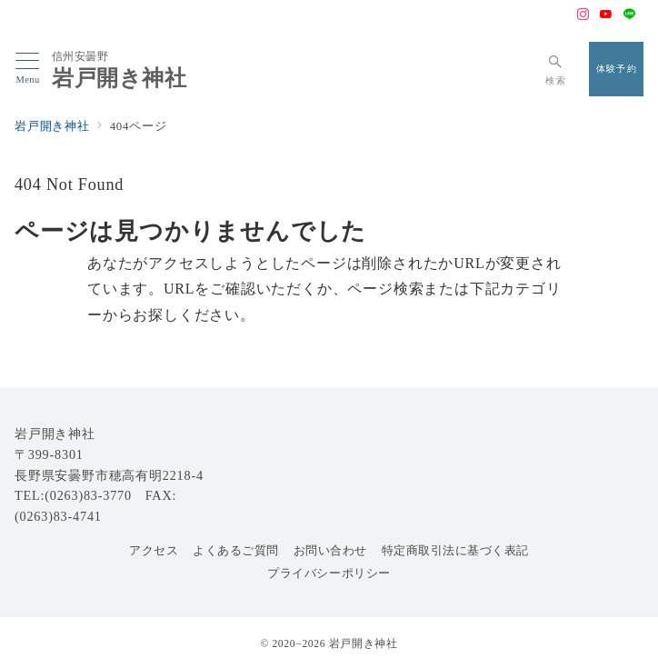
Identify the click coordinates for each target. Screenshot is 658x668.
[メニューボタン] (28, 69)
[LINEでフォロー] (629, 15)
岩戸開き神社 (119, 78)
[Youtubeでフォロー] (606, 15)
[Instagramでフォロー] (583, 15)
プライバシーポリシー (328, 573)
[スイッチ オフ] (555, 68)
